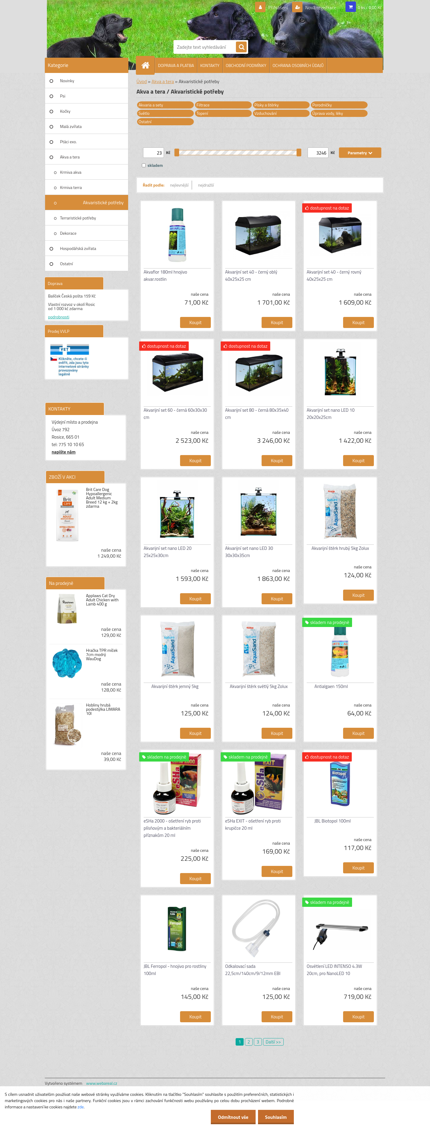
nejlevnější (179, 185)
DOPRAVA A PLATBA (176, 65)
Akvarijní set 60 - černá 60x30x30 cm (175, 414)
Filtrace (203, 105)
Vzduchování (265, 113)
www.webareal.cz (101, 1083)
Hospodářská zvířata (78, 248)
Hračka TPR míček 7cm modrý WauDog (102, 654)
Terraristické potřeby (78, 218)
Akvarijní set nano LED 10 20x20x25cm (330, 414)
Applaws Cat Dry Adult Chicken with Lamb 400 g (102, 600)
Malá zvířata (71, 126)
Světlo (144, 113)
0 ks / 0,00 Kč (370, 7)
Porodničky (322, 105)
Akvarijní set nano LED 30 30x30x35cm (249, 552)
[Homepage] (148, 65)
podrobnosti (58, 317)
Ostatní (66, 263)
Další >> (273, 1041)
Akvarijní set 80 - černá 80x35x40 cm (256, 414)
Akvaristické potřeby (103, 202)
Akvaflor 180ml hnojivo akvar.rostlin (165, 275)
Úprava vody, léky (327, 113)
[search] (241, 47)
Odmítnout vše (232, 1117)
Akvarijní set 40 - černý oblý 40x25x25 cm (251, 275)
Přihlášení (278, 7)
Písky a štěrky (266, 105)
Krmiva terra (71, 187)
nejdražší (206, 185)
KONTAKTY (209, 65)
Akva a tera (70, 157)
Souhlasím (275, 1117)
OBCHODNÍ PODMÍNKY (246, 65)
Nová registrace (320, 7)
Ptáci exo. (68, 141)
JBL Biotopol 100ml (332, 820)
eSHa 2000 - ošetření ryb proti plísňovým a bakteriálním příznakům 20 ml (172, 828)
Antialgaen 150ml (331, 686)
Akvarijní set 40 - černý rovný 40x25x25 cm (334, 275)
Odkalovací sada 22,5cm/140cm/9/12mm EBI (252, 970)
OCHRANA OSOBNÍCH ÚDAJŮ (298, 65)
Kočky (65, 111)
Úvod (141, 81)
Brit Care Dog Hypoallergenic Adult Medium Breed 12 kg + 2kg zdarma (102, 497)
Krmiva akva (71, 172)
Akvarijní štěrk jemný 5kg (175, 686)
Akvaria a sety (151, 105)
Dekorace (68, 233)
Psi (62, 96)
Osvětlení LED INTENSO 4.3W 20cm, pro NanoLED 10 (334, 970)
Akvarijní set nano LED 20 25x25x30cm (167, 552)
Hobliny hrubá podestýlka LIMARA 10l (103, 709)
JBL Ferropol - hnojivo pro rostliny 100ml (175, 970)
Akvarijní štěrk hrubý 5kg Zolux (340, 548)
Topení (202, 113)
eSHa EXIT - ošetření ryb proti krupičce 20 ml (253, 824)
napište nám (64, 451)
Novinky (67, 80)
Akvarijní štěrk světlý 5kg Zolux (259, 686)
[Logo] (194, 18)
